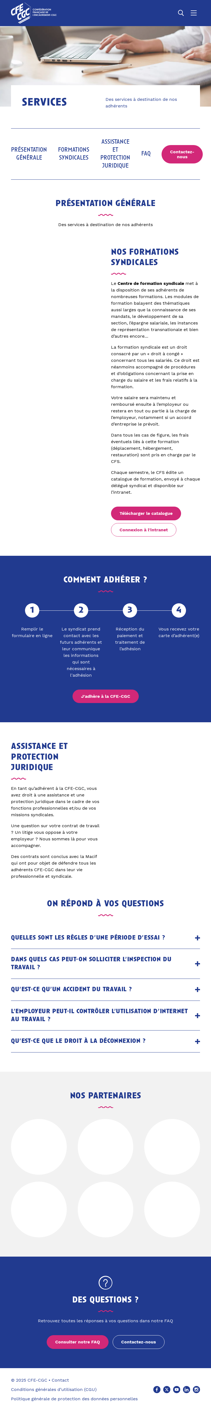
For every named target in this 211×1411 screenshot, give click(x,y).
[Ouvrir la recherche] (181, 13)
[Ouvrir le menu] (193, 13)
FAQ (146, 154)
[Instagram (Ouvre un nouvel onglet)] (196, 1389)
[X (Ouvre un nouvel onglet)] (166, 1389)
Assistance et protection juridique (115, 154)
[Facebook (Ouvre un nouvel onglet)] (156, 1389)
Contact (60, 1380)
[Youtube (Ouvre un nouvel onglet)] (176, 1389)
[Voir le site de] (39, 1147)
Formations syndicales (73, 154)
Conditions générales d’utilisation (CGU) (54, 1389)
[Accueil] (34, 13)
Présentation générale (29, 154)
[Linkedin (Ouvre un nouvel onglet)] (186, 1389)
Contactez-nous (182, 154)
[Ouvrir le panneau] (197, 938)
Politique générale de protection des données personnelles (74, 1398)
